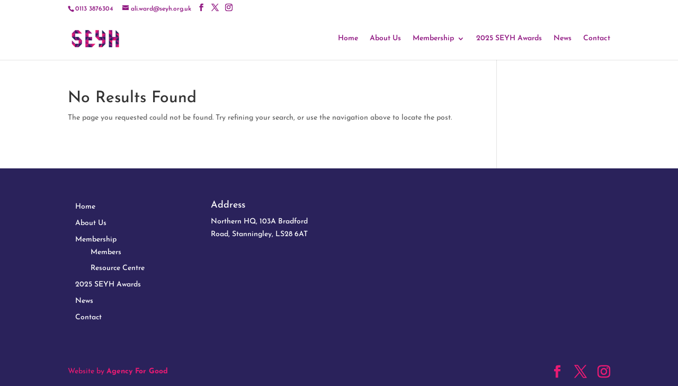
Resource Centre (118, 268)
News (563, 38)
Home (348, 38)
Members (106, 252)
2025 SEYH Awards (509, 38)
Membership (433, 38)
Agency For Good (137, 371)
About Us (385, 38)
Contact (596, 38)
